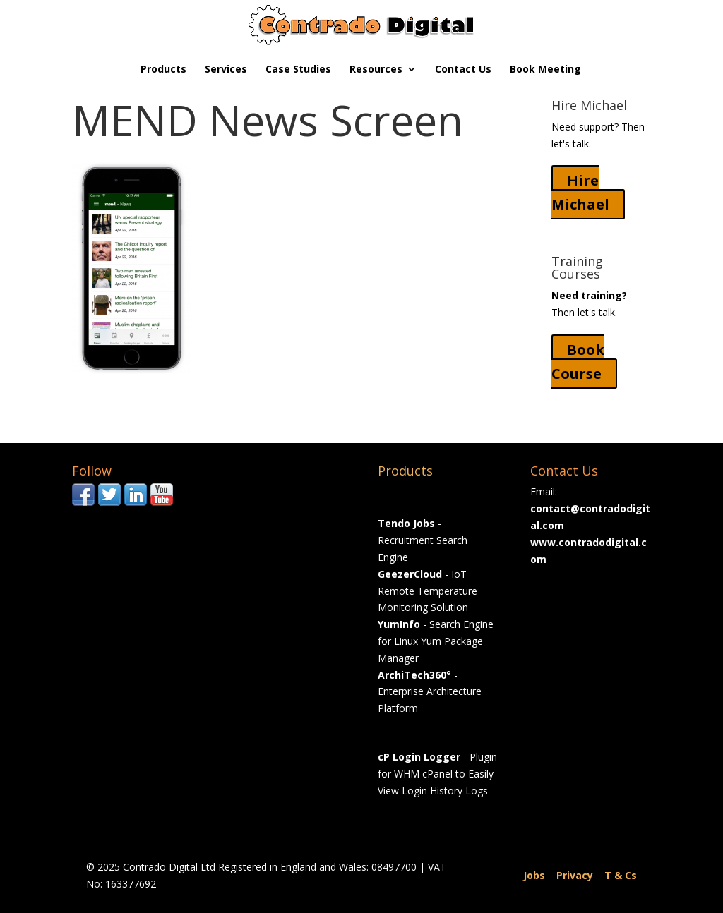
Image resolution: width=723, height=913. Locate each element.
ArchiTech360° (414, 675)
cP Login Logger (419, 756)
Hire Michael (580, 192)
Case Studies (298, 69)
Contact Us (463, 69)
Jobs (534, 875)
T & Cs (620, 875)
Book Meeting (545, 69)
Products (163, 69)
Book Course (577, 361)
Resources (375, 69)
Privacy (574, 875)
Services (226, 69)
